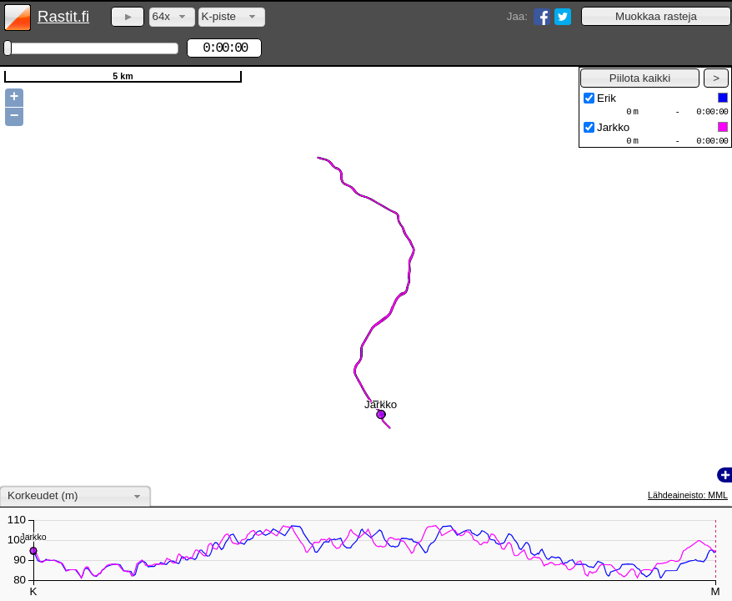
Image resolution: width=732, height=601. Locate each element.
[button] (656, 16)
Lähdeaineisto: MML (688, 495)
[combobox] (172, 17)
